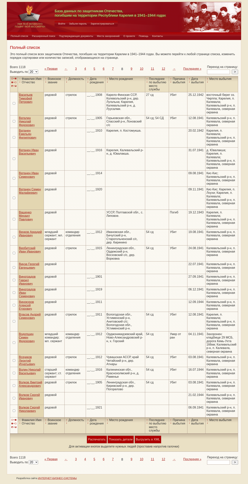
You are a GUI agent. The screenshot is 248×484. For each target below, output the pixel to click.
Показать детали (120, 439)
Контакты (157, 36)
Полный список (19, 36)
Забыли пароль (78, 23)
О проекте (129, 36)
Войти (61, 23)
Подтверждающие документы (76, 36)
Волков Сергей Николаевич (29, 409)
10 (141, 68)
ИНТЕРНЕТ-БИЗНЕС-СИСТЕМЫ (57, 478)
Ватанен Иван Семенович (29, 175)
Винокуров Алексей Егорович (26, 305)
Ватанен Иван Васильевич (29, 152)
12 (163, 68)
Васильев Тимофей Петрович (26, 98)
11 (152, 68)
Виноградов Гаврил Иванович (27, 280)
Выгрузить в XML (148, 439)
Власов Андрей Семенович (30, 316)
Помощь (143, 36)
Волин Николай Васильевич (30, 371)
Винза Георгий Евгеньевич (29, 265)
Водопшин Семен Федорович (27, 337)
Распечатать (97, 439)
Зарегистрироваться (102, 23)
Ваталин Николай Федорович (27, 121)
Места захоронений (108, 36)
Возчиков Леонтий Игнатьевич (27, 360)
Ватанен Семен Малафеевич (30, 191)
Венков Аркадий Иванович (30, 233)
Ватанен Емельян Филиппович (27, 134)
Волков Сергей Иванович (29, 396)
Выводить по (19, 71)
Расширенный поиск (43, 36)
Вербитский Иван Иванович (30, 249)
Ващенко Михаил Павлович (26, 216)
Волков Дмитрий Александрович (30, 384)
